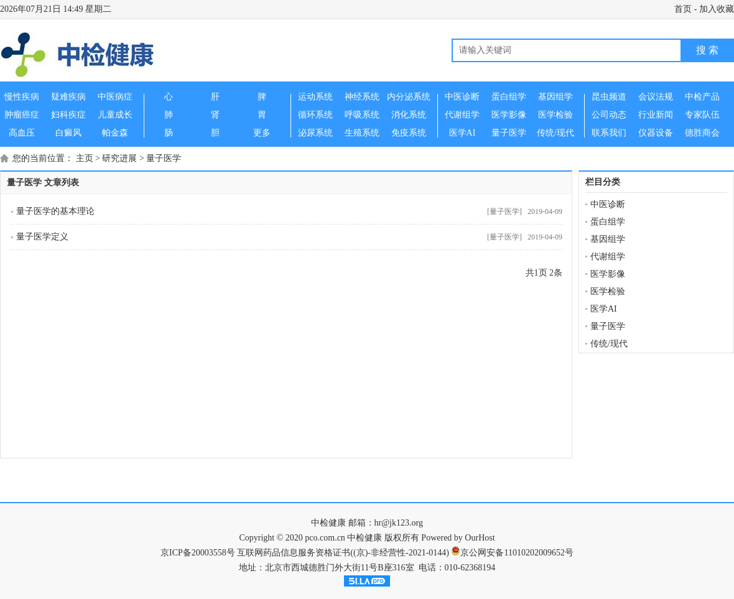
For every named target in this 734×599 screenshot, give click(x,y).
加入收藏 (716, 9)
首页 (683, 9)
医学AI (603, 308)
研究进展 (119, 158)
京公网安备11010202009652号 (516, 552)
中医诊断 (607, 204)
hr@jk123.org (398, 522)
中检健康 (328, 522)
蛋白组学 (607, 221)
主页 (84, 158)
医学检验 (607, 291)
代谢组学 (607, 256)
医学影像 (607, 274)
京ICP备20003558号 (197, 552)
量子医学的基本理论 (55, 211)
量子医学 (163, 158)
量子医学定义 (42, 236)
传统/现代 (609, 343)
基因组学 (607, 239)
